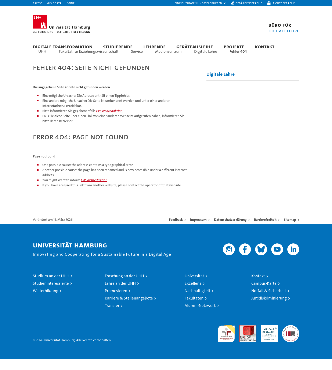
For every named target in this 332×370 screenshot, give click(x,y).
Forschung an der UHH (124, 286)
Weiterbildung (45, 301)
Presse (37, 3)
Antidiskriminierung (269, 309)
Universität (194, 286)
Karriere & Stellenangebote (129, 309)
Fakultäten (194, 309)
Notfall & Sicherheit (268, 301)
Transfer (112, 316)
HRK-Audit (268, 338)
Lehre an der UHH (120, 294)
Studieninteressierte (51, 294)
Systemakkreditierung (290, 338)
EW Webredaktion (109, 121)
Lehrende (154, 46)
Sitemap (290, 230)
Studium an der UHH (51, 286)
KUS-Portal (55, 3)
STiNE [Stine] (71, 3)
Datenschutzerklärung (230, 230)
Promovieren (116, 301)
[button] (200, 3)
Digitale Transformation (63, 46)
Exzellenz (193, 294)
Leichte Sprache (283, 3)
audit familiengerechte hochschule (226, 342)
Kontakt (264, 46)
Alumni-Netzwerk (200, 316)
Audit (243, 338)
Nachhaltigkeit (197, 301)
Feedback (176, 230)
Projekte (234, 46)
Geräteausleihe (194, 46)
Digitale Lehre (220, 85)
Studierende (118, 46)
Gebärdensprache (248, 3)
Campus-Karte (264, 294)
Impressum (198, 230)
